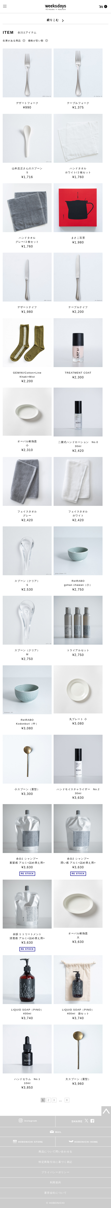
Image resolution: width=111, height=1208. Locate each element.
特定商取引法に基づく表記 (55, 1161)
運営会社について (55, 1192)
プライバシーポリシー (55, 1172)
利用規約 (55, 1182)
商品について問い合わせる (55, 1151)
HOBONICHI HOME (86, 1142)
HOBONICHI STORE (30, 1142)
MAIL (58, 1132)
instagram (30, 1121)
